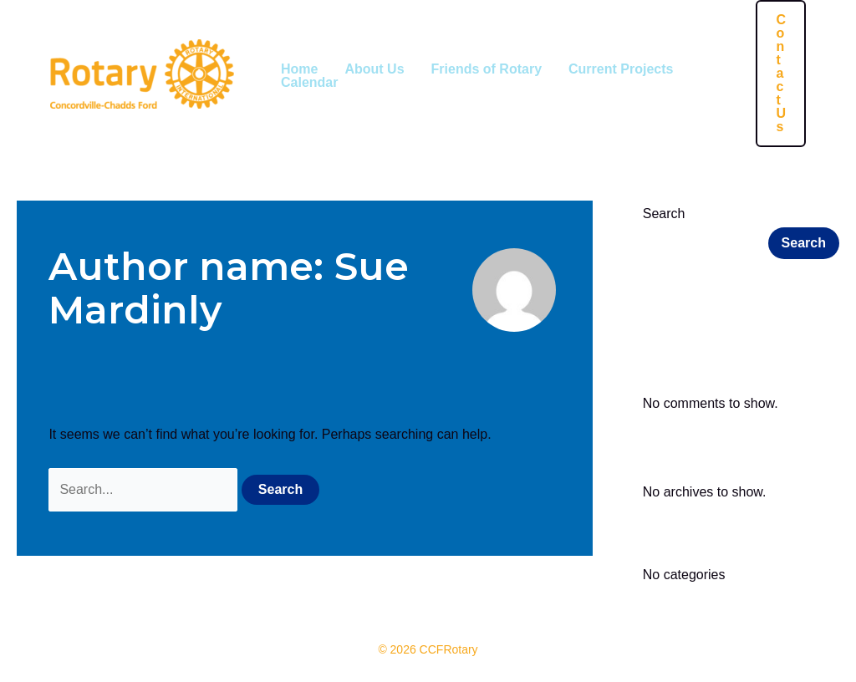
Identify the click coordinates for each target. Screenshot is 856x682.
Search (664, 213)
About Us (374, 69)
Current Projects (620, 69)
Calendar (309, 82)
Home (299, 69)
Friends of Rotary (486, 69)
